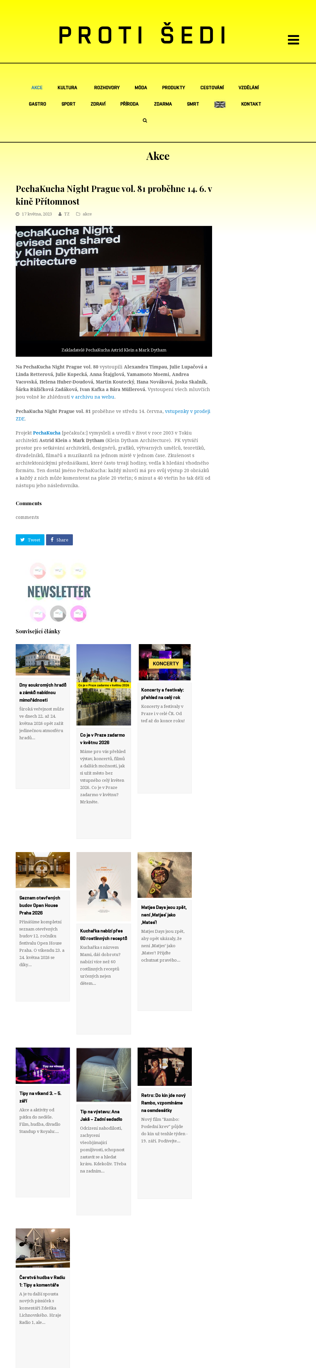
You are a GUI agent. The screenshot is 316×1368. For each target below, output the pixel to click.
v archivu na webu (92, 397)
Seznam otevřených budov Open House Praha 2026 (39, 876)
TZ (67, 214)
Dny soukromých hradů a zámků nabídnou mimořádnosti (42, 693)
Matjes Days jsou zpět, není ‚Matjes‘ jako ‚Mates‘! (164, 886)
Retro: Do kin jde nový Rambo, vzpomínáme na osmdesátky (163, 1044)
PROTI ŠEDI (145, 36)
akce (87, 214)
